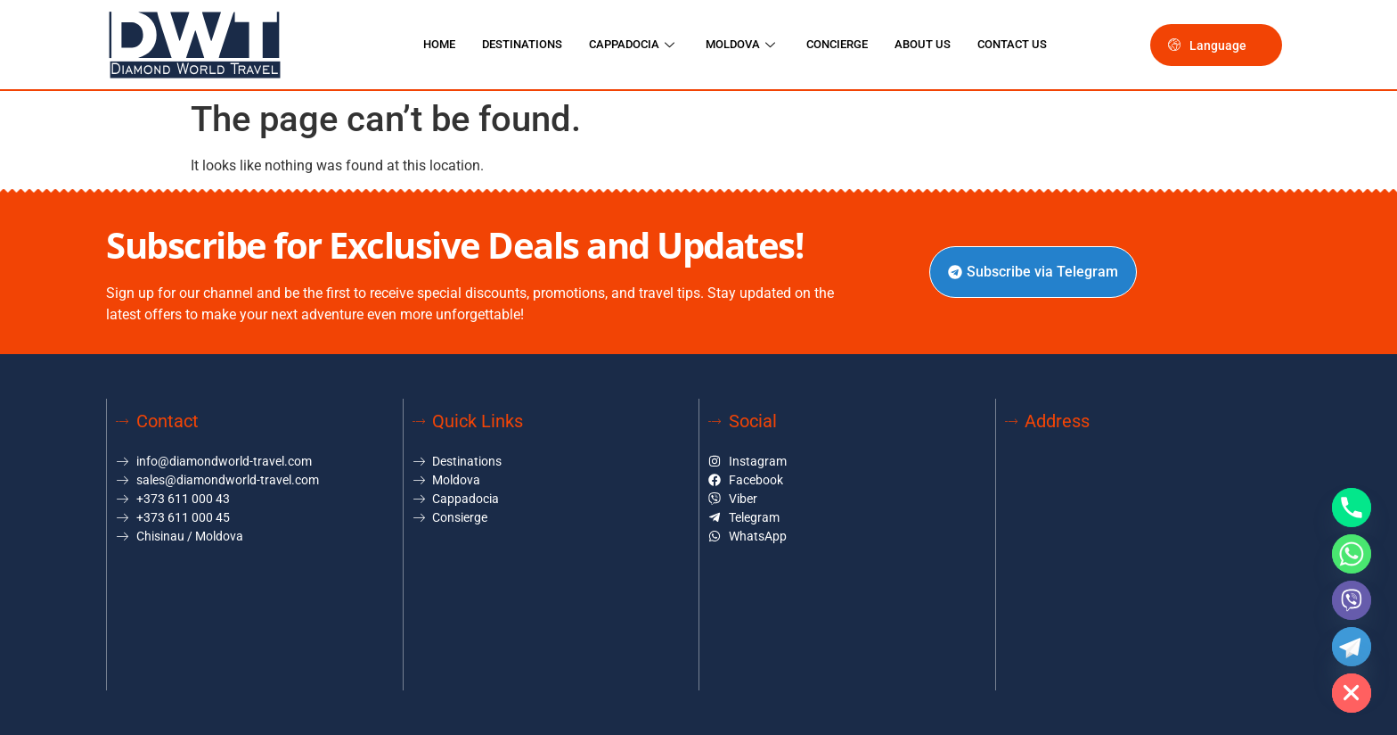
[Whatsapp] (1351, 554)
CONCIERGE (837, 44)
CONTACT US (1012, 44)
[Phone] (1351, 507)
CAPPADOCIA (634, 44)
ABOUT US (923, 44)
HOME (439, 44)
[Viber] (1351, 600)
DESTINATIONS (522, 44)
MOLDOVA (743, 44)
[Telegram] (1351, 646)
